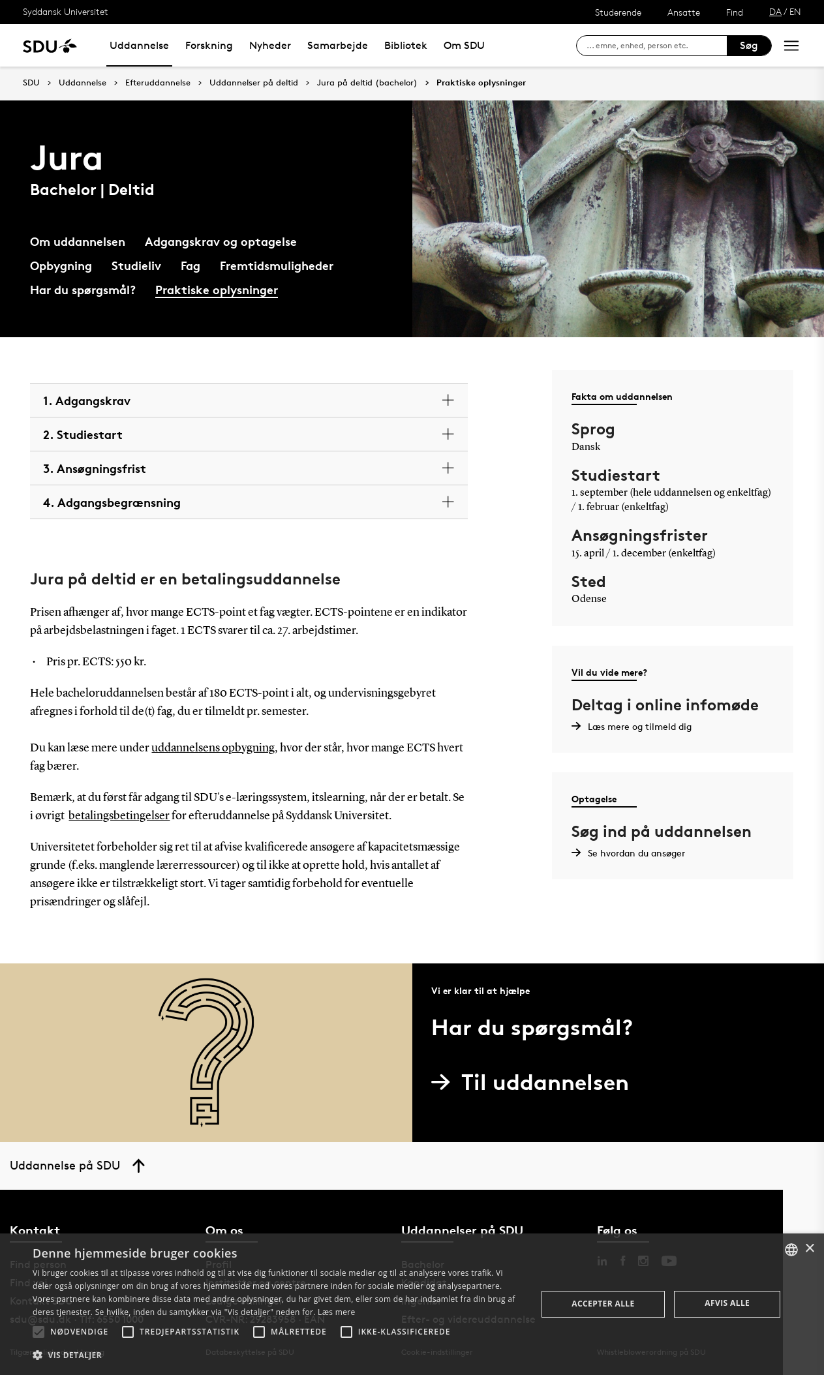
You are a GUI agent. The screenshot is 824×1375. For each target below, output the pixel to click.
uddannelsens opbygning (213, 748)
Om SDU (464, 45)
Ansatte (683, 12)
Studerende (618, 12)
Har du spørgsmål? (83, 289)
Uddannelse (139, 45)
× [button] (809, 1249)
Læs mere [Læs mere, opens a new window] (336, 1312)
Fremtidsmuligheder (276, 265)
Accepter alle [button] (603, 1303)
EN (795, 11)
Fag (190, 265)
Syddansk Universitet (65, 11)
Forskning (209, 45)
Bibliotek (405, 45)
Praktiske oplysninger (481, 82)
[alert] (412, 1304)
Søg (749, 45)
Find (734, 12)
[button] (38, 1332)
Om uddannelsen (77, 241)
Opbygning (61, 265)
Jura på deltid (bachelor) (367, 82)
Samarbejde (337, 45)
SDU (31, 82)
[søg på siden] (657, 45)
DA (775, 11)
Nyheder (270, 45)
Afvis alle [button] (727, 1302)
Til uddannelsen (535, 1081)
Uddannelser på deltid (253, 82)
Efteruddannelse (158, 82)
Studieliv (136, 265)
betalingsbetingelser (119, 816)
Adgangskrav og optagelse (221, 241)
